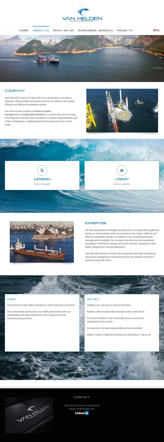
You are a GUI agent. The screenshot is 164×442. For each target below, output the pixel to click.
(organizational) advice (34, 114)
